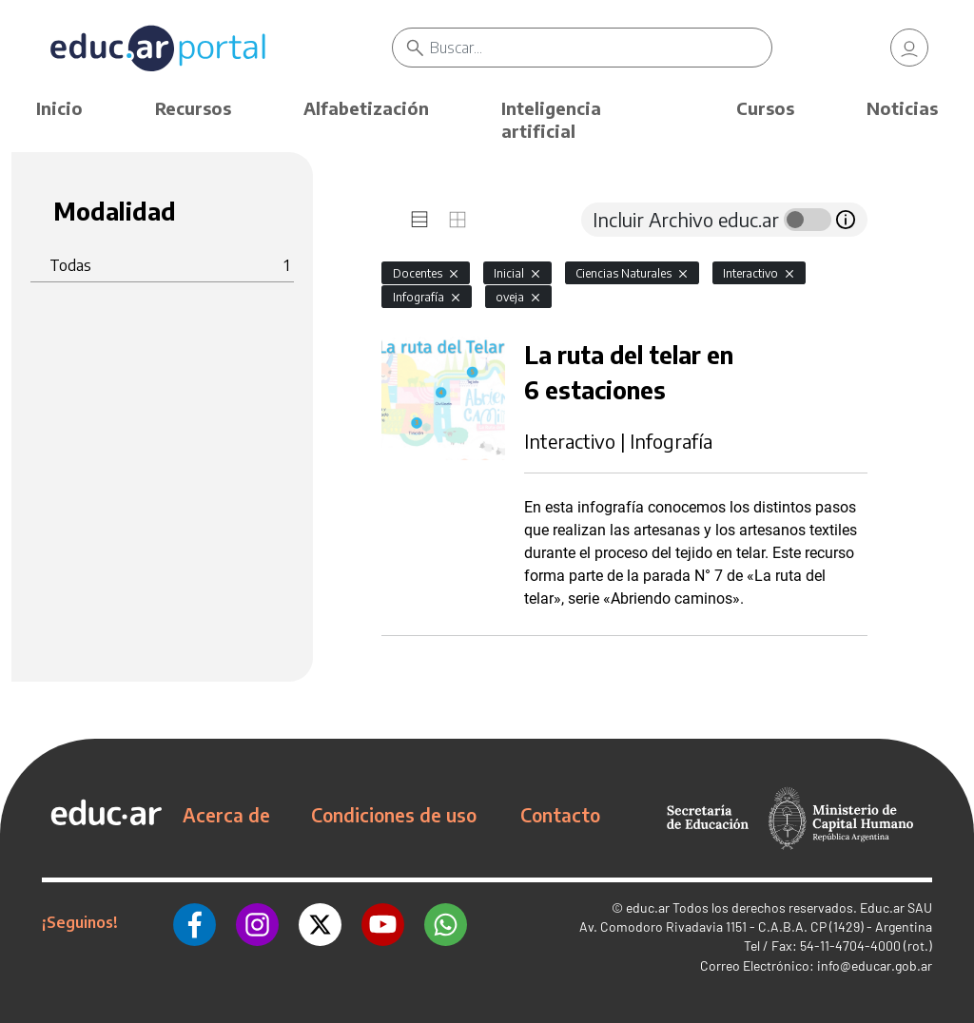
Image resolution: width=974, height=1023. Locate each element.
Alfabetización (366, 108)
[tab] (419, 219)
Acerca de (226, 814)
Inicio (59, 108)
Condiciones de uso (394, 814)
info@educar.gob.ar (874, 965)
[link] (909, 48)
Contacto (560, 814)
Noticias (902, 108)
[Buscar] (600, 48)
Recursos (193, 108)
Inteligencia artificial (551, 119)
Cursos (765, 108)
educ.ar (648, 907)
